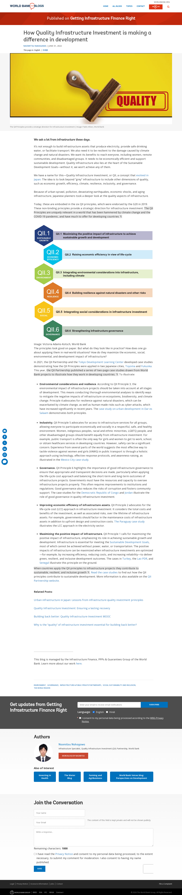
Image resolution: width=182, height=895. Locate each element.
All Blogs (117, 6)
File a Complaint (165, 884)
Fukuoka (146, 366)
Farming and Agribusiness (95, 776)
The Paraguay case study (129, 521)
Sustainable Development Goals (129, 542)
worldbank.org (162, 2)
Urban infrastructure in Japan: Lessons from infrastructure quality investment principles (88, 600)
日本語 (45, 50)
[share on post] (4, 443)
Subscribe (154, 705)
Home (105, 6)
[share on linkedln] (4, 449)
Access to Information (39, 884)
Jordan (129, 492)
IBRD (35, 892)
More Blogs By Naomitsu (73, 756)
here (79, 663)
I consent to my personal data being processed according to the (123, 719)
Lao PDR (142, 558)
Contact (141, 6)
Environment (40, 685)
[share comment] (4, 462)
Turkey (126, 558)
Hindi (112, 712)
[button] (168, 7)
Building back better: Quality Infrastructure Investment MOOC (72, 616)
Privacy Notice (64, 854)
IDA (40, 892)
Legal (12, 884)
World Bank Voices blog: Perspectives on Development (131, 776)
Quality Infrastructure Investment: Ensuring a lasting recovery (72, 608)
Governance (52, 685)
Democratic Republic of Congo (100, 492)
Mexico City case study (74, 459)
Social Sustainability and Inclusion (119, 685)
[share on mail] (4, 431)
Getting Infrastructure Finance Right (102, 19)
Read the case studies (104, 572)
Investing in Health (45, 776)
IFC (45, 892)
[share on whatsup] (4, 455)
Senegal (44, 562)
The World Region (42, 688)
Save (39, 869)
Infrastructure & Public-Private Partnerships (80, 685)
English (37, 50)
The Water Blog (69, 776)
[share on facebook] (4, 437)
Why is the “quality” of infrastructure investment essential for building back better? (85, 624)
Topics (129, 6)
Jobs (52, 884)
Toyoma (130, 366)
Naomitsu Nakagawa (34, 46)
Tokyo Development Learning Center (101, 362)
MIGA (51, 892)
